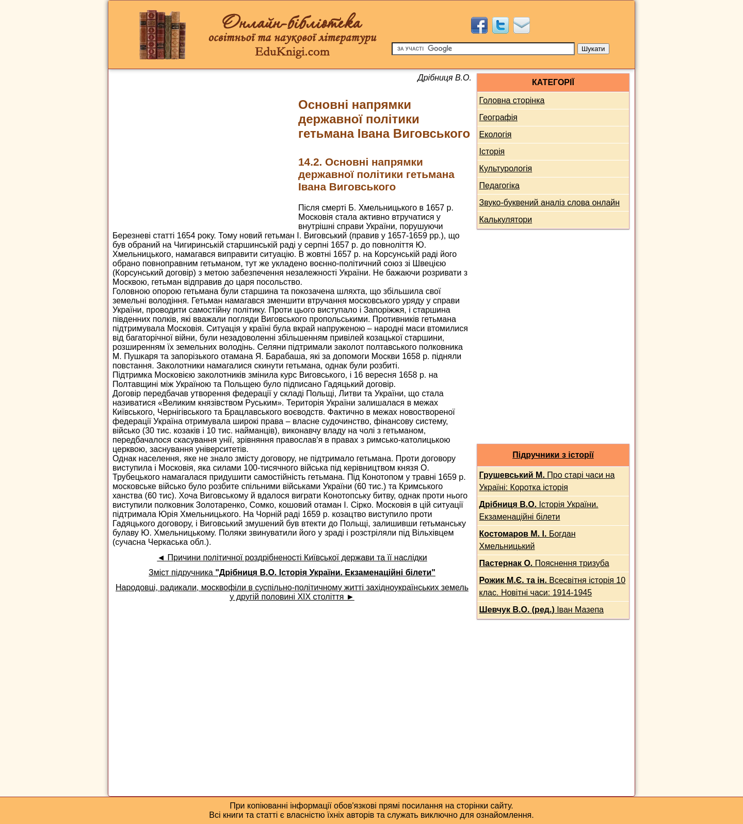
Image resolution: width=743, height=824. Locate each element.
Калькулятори (505, 219)
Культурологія (505, 168)
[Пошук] (483, 48)
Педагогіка (499, 185)
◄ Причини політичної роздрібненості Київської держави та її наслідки (292, 557)
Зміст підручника (292, 572)
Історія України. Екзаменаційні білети (539, 510)
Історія (492, 151)
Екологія (495, 134)
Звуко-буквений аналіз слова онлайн (549, 202)
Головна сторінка (512, 100)
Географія (498, 117)
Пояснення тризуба (544, 563)
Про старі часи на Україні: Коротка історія (547, 481)
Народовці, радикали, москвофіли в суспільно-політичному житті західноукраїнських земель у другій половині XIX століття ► (292, 592)
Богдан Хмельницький (527, 540)
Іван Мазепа (541, 609)
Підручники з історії (553, 454)
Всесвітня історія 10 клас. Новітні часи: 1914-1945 (552, 586)
